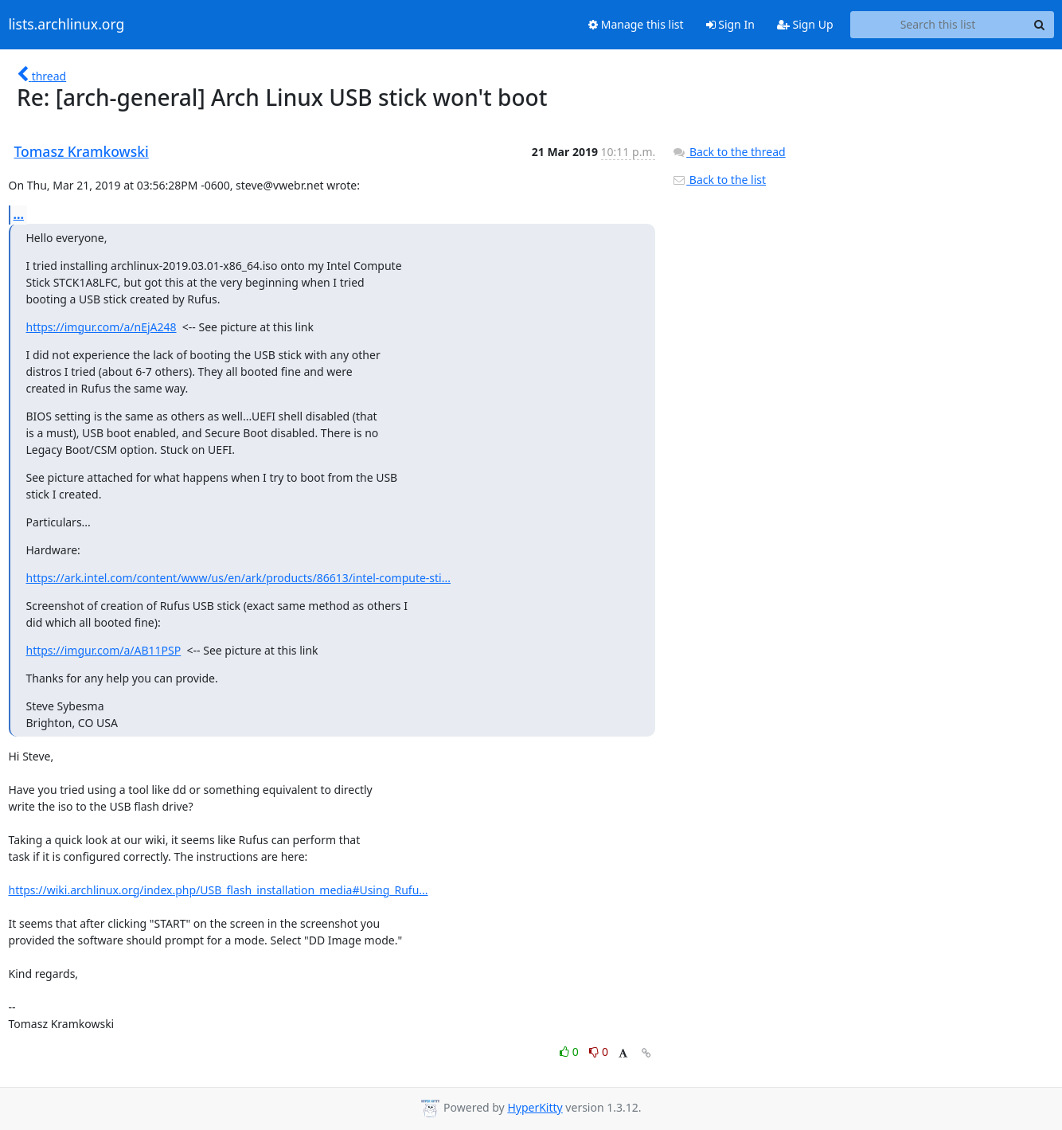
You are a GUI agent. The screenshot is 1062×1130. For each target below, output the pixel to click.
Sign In (730, 24)
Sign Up (805, 24)
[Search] (1039, 24)
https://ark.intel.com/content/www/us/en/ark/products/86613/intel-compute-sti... (238, 577)
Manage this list (636, 24)
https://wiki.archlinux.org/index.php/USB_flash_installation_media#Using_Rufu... (218, 889)
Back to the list (719, 179)
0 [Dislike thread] (598, 1051)
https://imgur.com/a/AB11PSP (104, 650)
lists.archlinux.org (67, 24)
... (19, 214)
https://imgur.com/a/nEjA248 (101, 326)
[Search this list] (938, 24)
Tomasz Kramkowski (81, 151)
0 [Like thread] (570, 1051)
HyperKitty (534, 1107)
